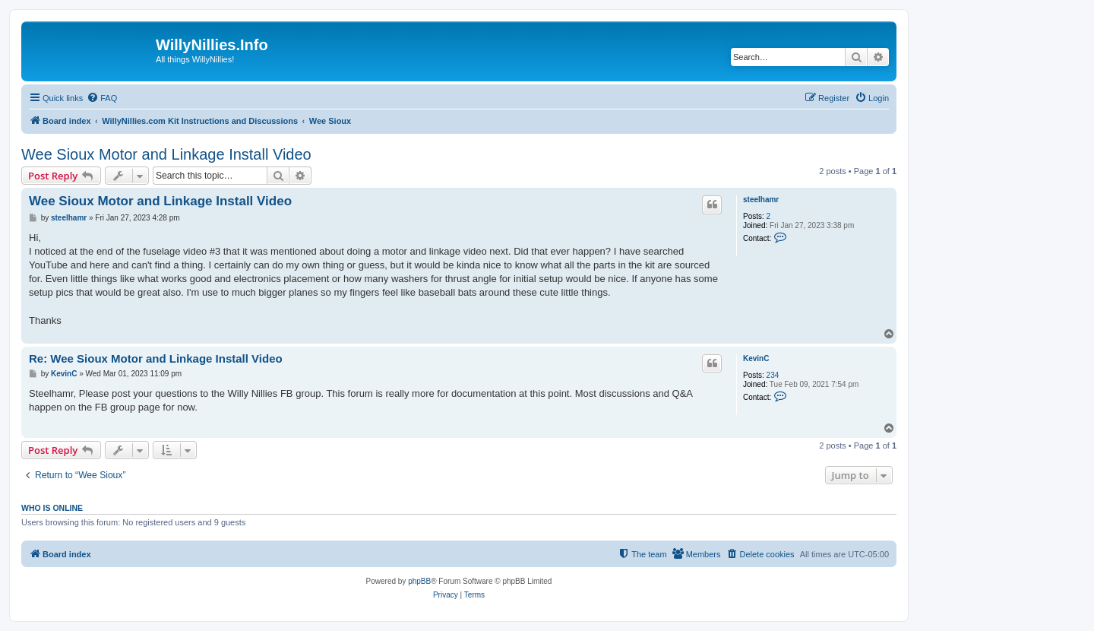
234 (773, 375)
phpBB (419, 581)
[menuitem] (102, 98)
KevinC (756, 358)
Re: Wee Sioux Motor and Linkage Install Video (156, 358)
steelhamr (761, 199)
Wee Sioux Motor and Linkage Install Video (166, 154)
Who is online (52, 507)
